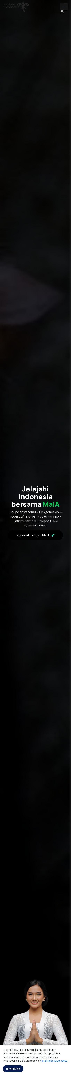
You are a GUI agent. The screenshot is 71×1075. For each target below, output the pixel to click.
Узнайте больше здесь (54, 1060)
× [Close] (62, 11)
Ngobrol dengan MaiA (35, 535)
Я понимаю (13, 1068)
